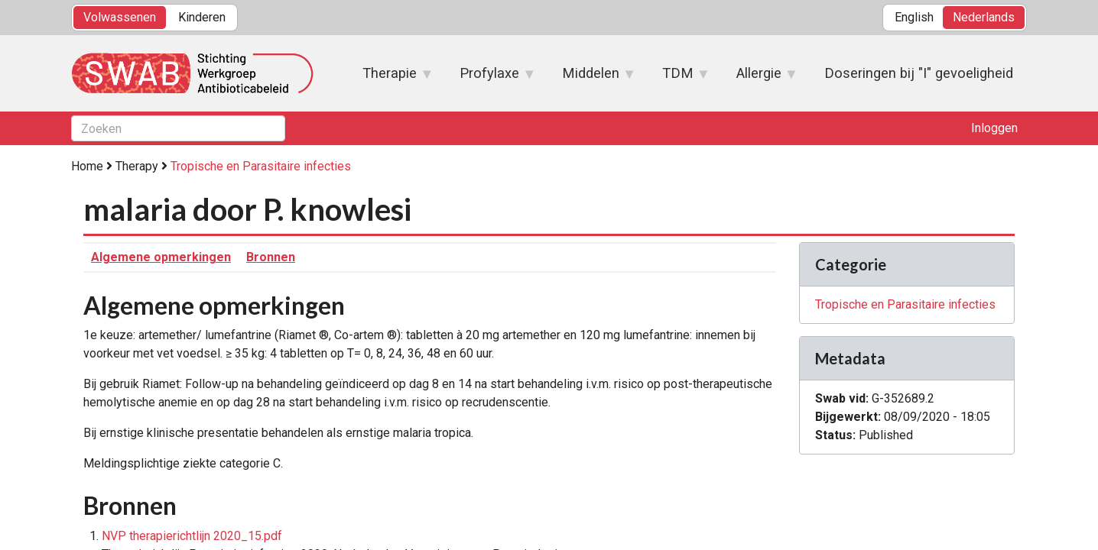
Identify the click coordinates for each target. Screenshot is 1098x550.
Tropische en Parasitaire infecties (261, 166)
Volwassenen (119, 17)
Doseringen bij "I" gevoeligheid (918, 73)
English (914, 17)
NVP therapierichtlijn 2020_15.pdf (192, 536)
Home (87, 166)
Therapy (136, 166)
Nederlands (984, 17)
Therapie (390, 78)
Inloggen (994, 128)
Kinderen (202, 17)
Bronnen (270, 257)
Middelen (591, 78)
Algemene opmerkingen (161, 257)
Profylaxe (490, 78)
